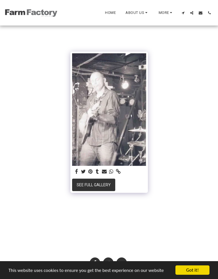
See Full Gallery (94, 185)
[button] (137, 13)
